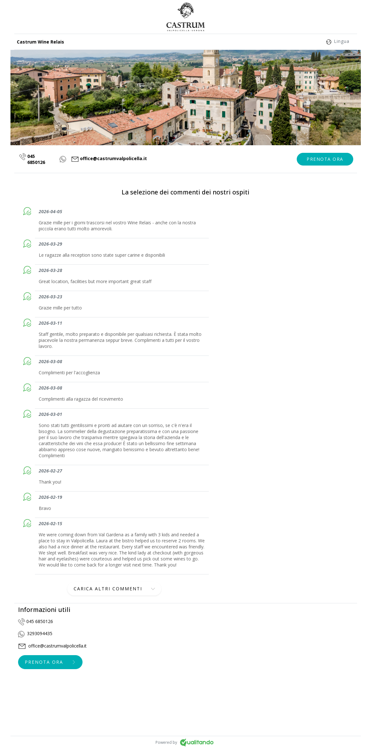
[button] (325, 159)
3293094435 (35, 633)
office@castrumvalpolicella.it (52, 645)
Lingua (337, 41)
